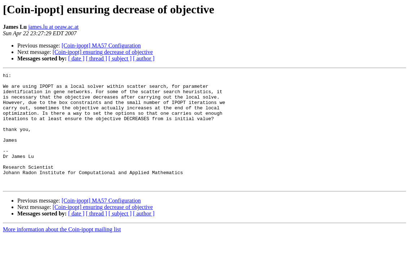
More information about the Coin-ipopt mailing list (62, 252)
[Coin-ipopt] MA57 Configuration (101, 45)
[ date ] (76, 58)
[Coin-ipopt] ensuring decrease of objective (103, 52)
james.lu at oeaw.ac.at (53, 27)
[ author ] (144, 58)
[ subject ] (120, 58)
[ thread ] (96, 58)
